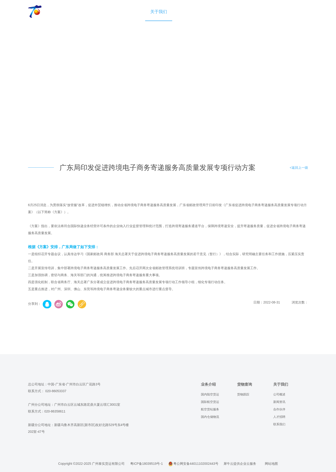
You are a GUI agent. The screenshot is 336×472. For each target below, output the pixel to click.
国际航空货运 (210, 402)
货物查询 (131, 11)
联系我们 (279, 424)
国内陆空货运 (210, 394)
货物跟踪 (243, 394)
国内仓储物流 (210, 417)
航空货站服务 (210, 409)
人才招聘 (279, 417)
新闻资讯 (279, 402)
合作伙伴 (279, 409)
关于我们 (158, 11)
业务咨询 (185, 11)
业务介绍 (104, 11)
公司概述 (279, 394)
